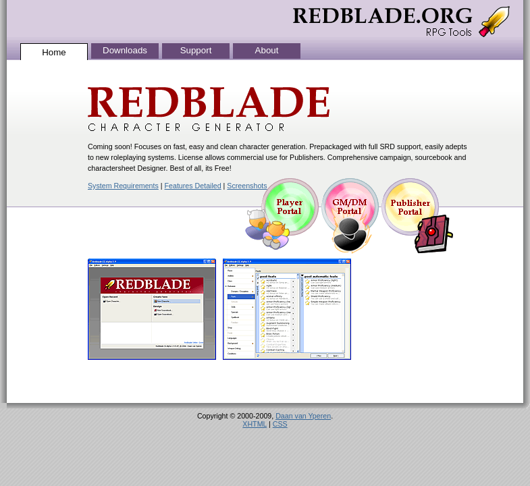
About (267, 50)
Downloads (125, 50)
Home (54, 52)
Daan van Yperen (303, 416)
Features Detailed (193, 186)
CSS (280, 424)
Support (196, 50)
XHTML (254, 424)
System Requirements (123, 186)
